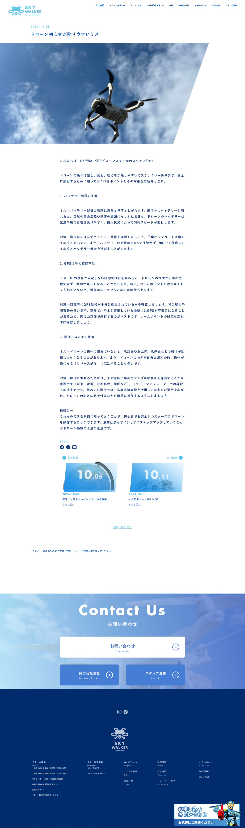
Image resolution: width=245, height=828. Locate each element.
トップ (35, 551)
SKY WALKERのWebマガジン (58, 551)
